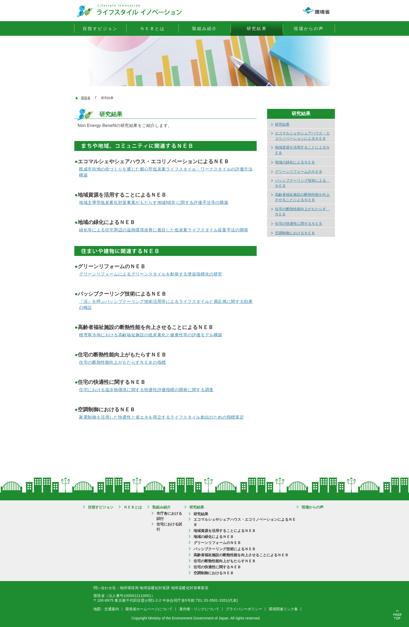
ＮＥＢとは (133, 507)
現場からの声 (312, 507)
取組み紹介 (161, 507)
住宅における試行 (169, 526)
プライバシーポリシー (244, 609)
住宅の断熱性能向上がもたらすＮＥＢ (122, 355)
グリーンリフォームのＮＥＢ (112, 266)
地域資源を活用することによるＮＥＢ (122, 195)
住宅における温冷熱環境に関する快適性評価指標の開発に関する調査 (146, 390)
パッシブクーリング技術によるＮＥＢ (122, 294)
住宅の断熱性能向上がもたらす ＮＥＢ (302, 211)
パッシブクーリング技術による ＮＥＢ (302, 183)
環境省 (85, 98)
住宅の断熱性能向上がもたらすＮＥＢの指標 (122, 362)
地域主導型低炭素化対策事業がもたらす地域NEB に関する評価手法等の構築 (153, 202)
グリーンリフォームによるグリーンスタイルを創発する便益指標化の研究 (150, 274)
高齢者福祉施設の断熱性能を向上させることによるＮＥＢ (145, 327)
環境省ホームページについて (149, 609)
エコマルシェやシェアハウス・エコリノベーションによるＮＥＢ (153, 161)
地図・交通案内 (106, 609)
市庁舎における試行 (169, 516)
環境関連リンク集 (283, 609)
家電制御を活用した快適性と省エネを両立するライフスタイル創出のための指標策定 (161, 417)
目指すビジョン (100, 507)
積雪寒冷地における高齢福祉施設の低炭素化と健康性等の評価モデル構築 (150, 335)
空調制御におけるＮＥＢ (106, 409)
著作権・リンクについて (199, 609)
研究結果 (107, 98)
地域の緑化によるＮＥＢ (106, 222)
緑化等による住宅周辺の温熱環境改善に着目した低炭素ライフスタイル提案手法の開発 (163, 230)
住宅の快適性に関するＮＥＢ (112, 382)
